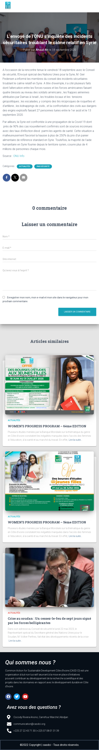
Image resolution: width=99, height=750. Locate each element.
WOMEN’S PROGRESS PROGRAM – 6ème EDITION (47, 426)
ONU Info (18, 156)
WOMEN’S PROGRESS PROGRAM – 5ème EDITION (47, 522)
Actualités (24, 166)
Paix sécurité (43, 166)
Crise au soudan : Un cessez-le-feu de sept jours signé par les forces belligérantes (49, 620)
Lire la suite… (75, 439)
